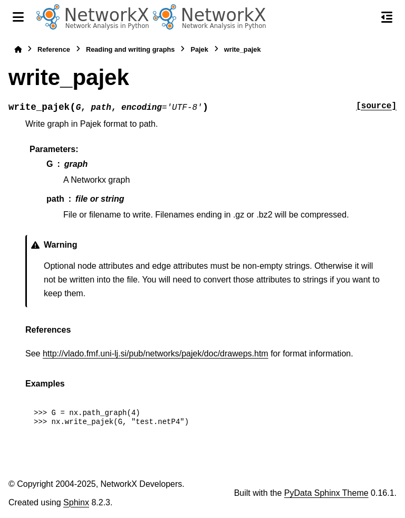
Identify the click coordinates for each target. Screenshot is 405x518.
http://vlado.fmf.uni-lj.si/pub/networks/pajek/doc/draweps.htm (155, 353)
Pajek (199, 49)
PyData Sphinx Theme (326, 492)
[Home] (18, 49)
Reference (53, 49)
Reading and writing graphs (130, 49)
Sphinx (76, 502)
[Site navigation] (18, 17)
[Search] (364, 17)
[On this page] (387, 17)
